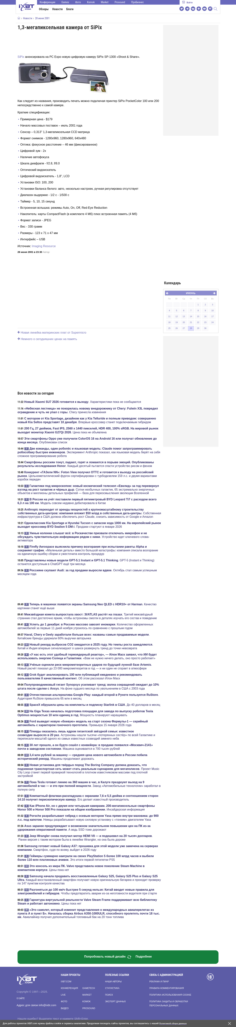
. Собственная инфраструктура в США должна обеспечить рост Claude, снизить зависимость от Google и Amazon (89, 513)
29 (198, 328)
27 (184, 328)
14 (191, 316)
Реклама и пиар (159, 981)
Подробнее (144, 956)
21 (191, 322)
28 (191, 328)
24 (212, 322)
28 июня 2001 (42, 18)
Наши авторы (113, 981)
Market (104, 2)
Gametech (88, 988)
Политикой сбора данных (173, 1023)
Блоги (70, 9)
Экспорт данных (115, 1001)
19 (176, 322)
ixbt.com (66, 981)
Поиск (109, 995)
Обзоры (44, 9)
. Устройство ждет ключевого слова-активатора (83, 537)
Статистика (112, 988)
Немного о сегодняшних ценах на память (47, 339)
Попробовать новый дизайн (107, 957)
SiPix (21, 56)
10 (212, 310)
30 (205, 328)
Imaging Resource (44, 246)
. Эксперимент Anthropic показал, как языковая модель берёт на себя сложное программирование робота (89, 452)
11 (169, 316)
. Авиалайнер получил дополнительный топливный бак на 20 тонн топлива (89, 913)
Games (65, 2)
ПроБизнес (137, 2)
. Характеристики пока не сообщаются (82, 401)
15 (198, 316)
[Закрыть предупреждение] (229, 1023)
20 (184, 322)
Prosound (120, 2)
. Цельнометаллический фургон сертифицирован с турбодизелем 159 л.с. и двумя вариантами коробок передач (87, 476)
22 (198, 322)
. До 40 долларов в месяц (95, 704)
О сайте (21, 998)
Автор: (46, 252)
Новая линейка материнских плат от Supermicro (52, 332)
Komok (91, 2)
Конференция (47, 2)
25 (169, 328)
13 (184, 316)
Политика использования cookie (170, 995)
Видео (65, 1008)
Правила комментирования (166, 988)
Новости (57, 9)
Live (63, 995)
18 (169, 322)
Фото (78, 2)
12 (176, 316)
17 (212, 316)
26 (176, 328)
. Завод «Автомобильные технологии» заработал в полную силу (89, 786)
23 (205, 322)
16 (205, 316)
